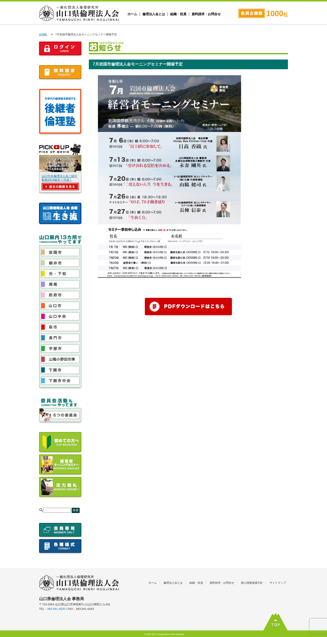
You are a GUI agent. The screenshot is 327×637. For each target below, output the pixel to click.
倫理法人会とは (153, 14)
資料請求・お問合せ (206, 14)
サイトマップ (278, 582)
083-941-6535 (56, 608)
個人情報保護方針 (252, 582)
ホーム (132, 14)
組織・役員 (178, 14)
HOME (43, 34)
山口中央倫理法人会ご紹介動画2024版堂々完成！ (59, 178)
